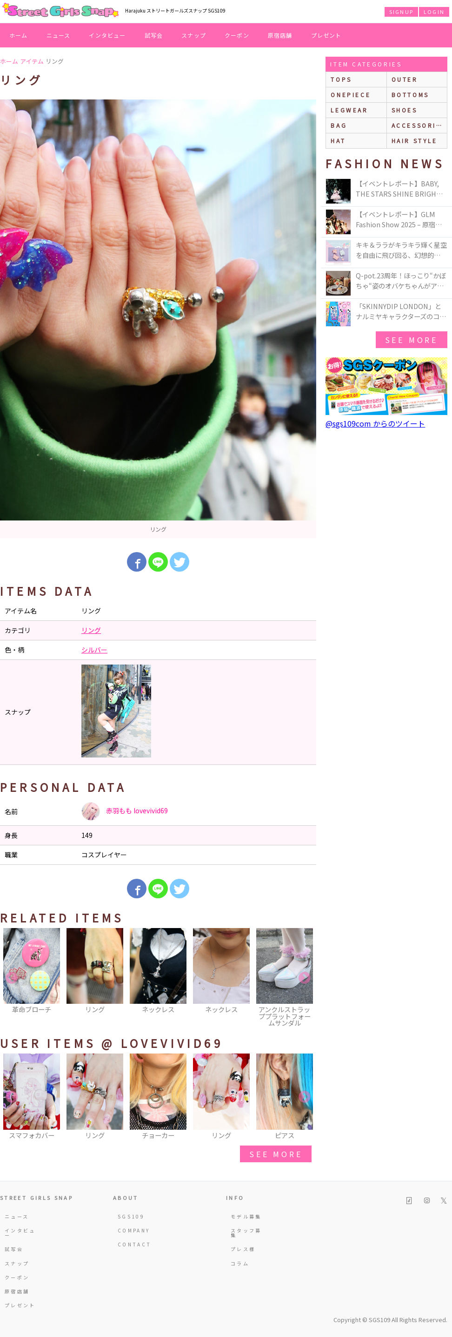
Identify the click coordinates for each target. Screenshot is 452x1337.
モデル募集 (246, 1216)
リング (91, 630)
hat (338, 141)
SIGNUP (401, 11)
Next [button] (305, 978)
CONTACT (135, 1244)
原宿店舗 (280, 35)
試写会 (154, 35)
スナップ (193, 35)
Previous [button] (12, 978)
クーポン (237, 35)
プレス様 (243, 1248)
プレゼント (326, 35)
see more (275, 1153)
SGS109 (131, 1216)
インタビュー (107, 35)
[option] (158, 318)
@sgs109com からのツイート (375, 423)
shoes (405, 110)
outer (405, 79)
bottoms (410, 95)
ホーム (18, 35)
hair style (415, 141)
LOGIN (434, 11)
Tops (341, 79)
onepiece (351, 95)
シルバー (94, 649)
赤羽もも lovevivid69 (124, 811)
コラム (240, 1263)
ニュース (59, 35)
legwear (349, 110)
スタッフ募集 (246, 1232)
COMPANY (134, 1230)
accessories (419, 125)
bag (339, 125)
